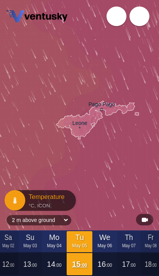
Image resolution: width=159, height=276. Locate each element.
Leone (79, 124)
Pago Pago (102, 105)
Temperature (39, 200)
